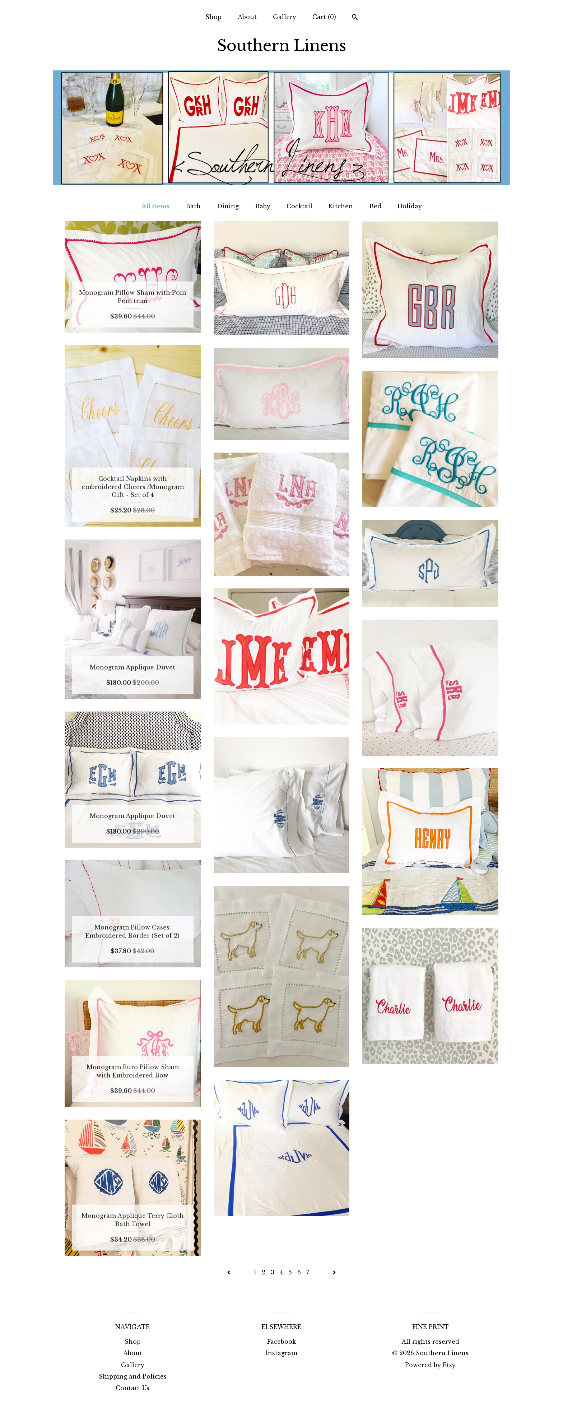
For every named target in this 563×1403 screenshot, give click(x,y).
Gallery (284, 16)
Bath (193, 206)
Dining (228, 206)
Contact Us (132, 1388)
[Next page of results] (334, 1272)
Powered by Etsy (430, 1365)
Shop (213, 16)
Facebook (281, 1341)
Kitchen (341, 206)
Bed (375, 206)
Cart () (324, 16)
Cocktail (299, 206)
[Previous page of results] (229, 1272)
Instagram (281, 1353)
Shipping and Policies (133, 1376)
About (247, 16)
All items (155, 206)
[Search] (355, 18)
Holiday (409, 206)
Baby (262, 206)
